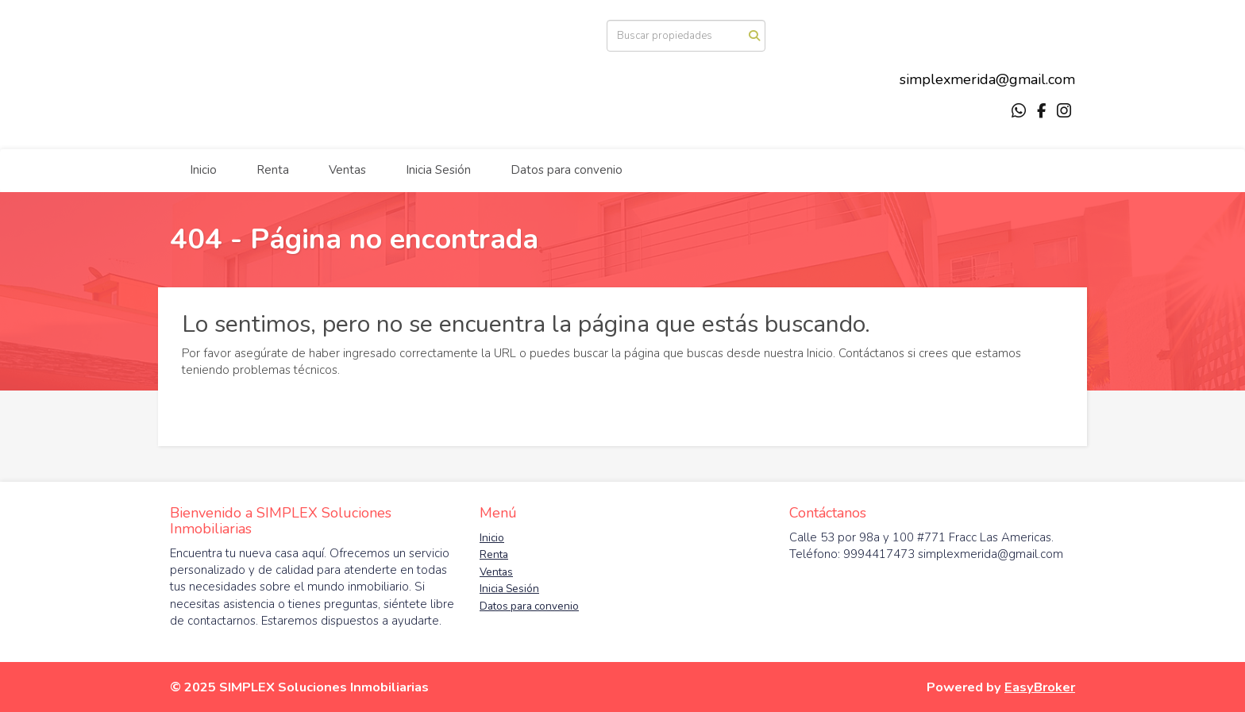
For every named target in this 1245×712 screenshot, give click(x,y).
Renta (272, 170)
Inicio (203, 170)
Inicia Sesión (438, 170)
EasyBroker (1039, 687)
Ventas (347, 170)
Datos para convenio (566, 170)
